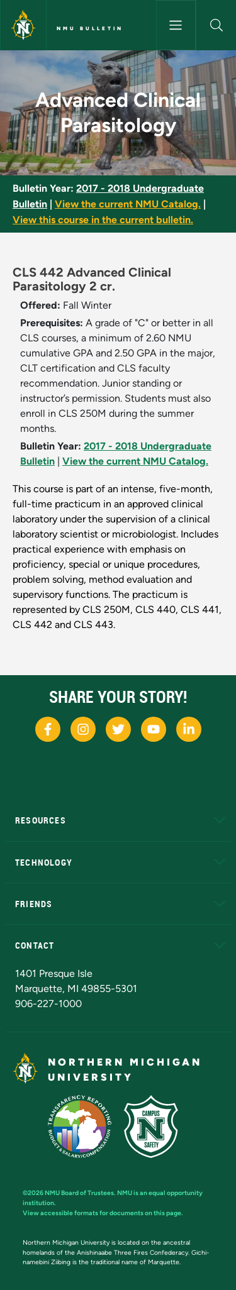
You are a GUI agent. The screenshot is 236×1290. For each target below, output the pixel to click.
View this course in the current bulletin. (103, 220)
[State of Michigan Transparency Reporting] (86, 1126)
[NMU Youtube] (153, 729)
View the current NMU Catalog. (128, 204)
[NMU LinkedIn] (188, 729)
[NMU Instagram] (83, 729)
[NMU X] (118, 729)
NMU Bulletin (90, 28)
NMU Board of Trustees (79, 1193)
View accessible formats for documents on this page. (103, 1213)
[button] (216, 25)
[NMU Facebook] (47, 729)
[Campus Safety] (156, 1126)
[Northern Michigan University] (23, 25)
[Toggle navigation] (176, 25)
